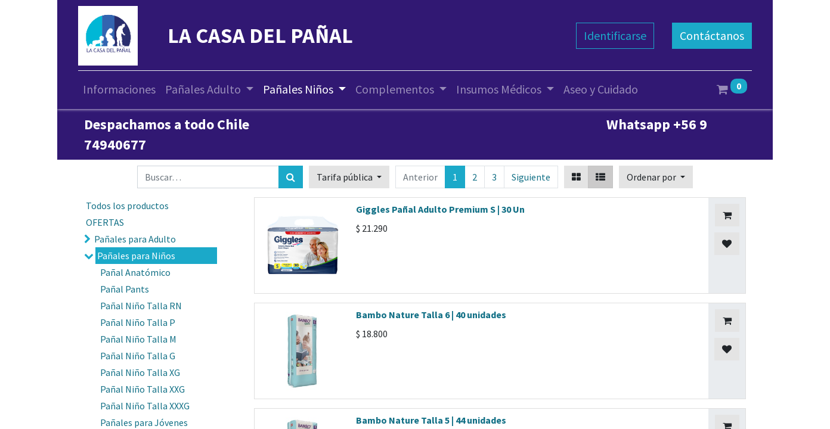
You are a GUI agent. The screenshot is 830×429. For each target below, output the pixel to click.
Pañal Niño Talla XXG (142, 389)
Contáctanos (712, 35)
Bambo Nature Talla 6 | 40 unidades (431, 315)
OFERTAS (105, 222)
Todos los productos (127, 206)
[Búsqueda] (290, 177)
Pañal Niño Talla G (137, 356)
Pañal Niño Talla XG (140, 372)
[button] (656, 177)
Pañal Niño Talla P (137, 322)
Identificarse (615, 35)
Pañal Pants (124, 289)
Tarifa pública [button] (345, 177)
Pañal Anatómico (135, 272)
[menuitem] (119, 89)
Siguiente (531, 177)
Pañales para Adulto (135, 239)
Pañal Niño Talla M (138, 339)
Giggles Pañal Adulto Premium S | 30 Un (440, 209)
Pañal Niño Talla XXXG (145, 406)
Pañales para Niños (136, 256)
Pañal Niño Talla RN (141, 306)
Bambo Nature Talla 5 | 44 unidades (431, 420)
